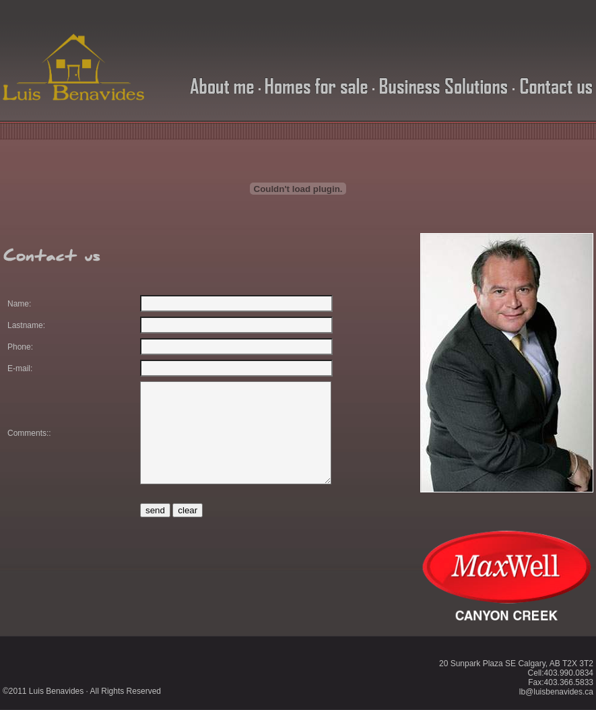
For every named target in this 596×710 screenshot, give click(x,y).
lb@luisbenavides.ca (556, 692)
